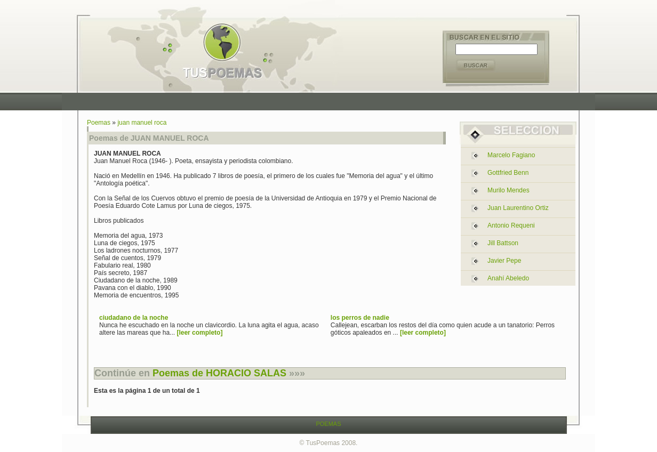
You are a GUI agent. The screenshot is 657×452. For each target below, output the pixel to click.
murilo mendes (508, 190)
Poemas (98, 122)
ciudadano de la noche (133, 317)
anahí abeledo (508, 278)
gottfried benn (507, 172)
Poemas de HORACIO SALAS (219, 373)
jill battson (502, 243)
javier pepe (504, 260)
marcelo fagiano (511, 155)
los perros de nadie (360, 317)
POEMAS (328, 424)
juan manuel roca (141, 122)
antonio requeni (511, 225)
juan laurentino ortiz (518, 208)
